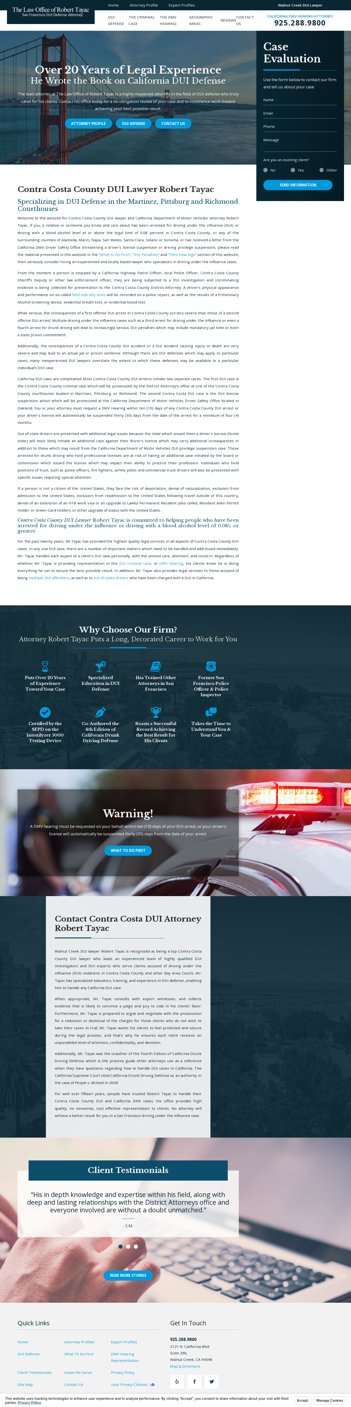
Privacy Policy (123, 1372)
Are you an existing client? (286, 166)
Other (331, 176)
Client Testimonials (34, 1372)
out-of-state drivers (110, 577)
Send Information (298, 191)
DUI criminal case (135, 563)
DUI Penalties (146, 254)
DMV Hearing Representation (125, 1357)
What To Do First (128, 850)
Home (23, 1341)
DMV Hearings (182, 254)
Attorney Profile (88, 123)
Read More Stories (128, 1275)
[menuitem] (118, 20)
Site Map (25, 1384)
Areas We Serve (78, 1372)
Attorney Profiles (79, 1341)
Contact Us (173, 123)
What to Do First (114, 254)
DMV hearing (171, 563)
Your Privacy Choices (132, 1384)
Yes (301, 176)
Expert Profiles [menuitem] (182, 5)
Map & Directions (188, 1366)
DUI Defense (133, 123)
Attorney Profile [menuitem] (144, 5)
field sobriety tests (89, 294)
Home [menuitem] (113, 5)
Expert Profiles (124, 1341)
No (272, 176)
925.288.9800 (300, 22)
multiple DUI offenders (49, 577)
